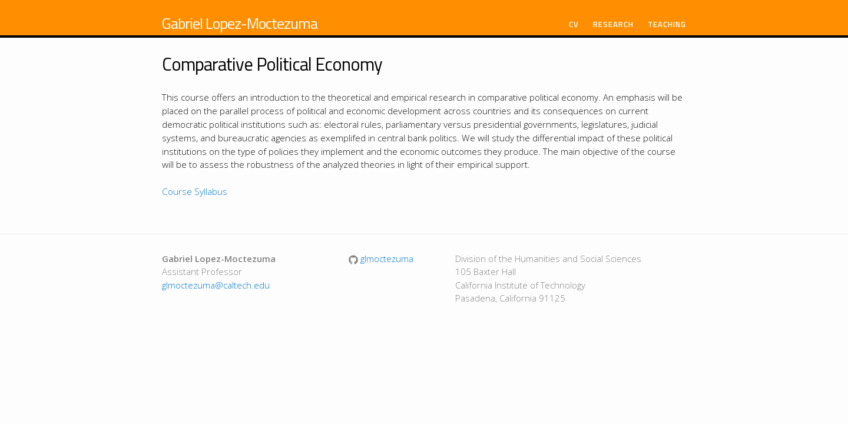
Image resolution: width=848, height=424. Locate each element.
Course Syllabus (194, 191)
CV (574, 24)
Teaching (667, 24)
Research (613, 24)
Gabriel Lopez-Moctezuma (239, 23)
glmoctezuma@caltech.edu (216, 285)
